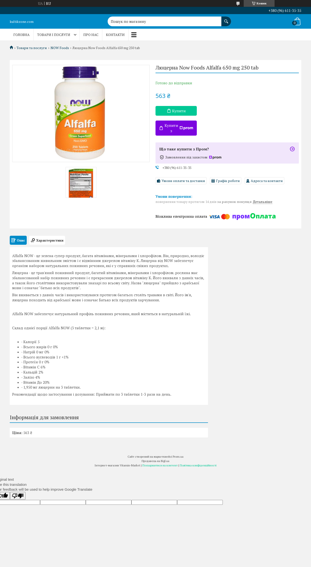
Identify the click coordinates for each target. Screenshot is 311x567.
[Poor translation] (18, 496)
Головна (21, 34)
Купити (179, 110)
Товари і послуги (53, 34)
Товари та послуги (32, 48)
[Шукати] (226, 19)
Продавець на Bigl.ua (155, 461)
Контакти (115, 34)
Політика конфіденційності (198, 465)
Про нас (90, 34)
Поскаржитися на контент (160, 465)
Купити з (178, 128)
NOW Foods (60, 48)
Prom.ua (178, 456)
